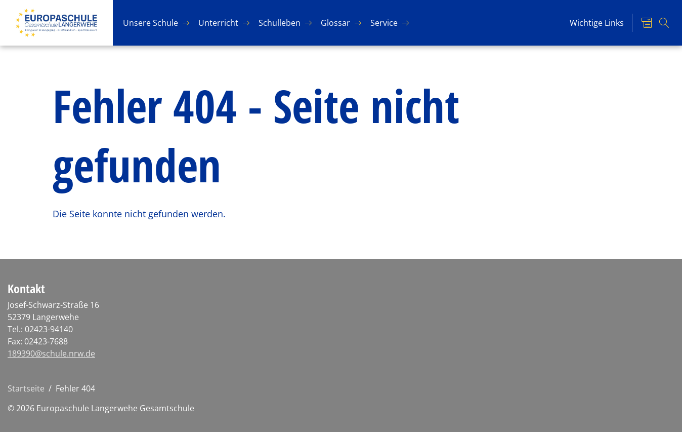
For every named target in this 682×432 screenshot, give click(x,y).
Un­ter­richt (218, 22)
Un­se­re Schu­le (150, 22)
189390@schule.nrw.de (51, 353)
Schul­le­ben (280, 22)
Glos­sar (335, 22)
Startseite (26, 388)
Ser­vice (384, 22)
